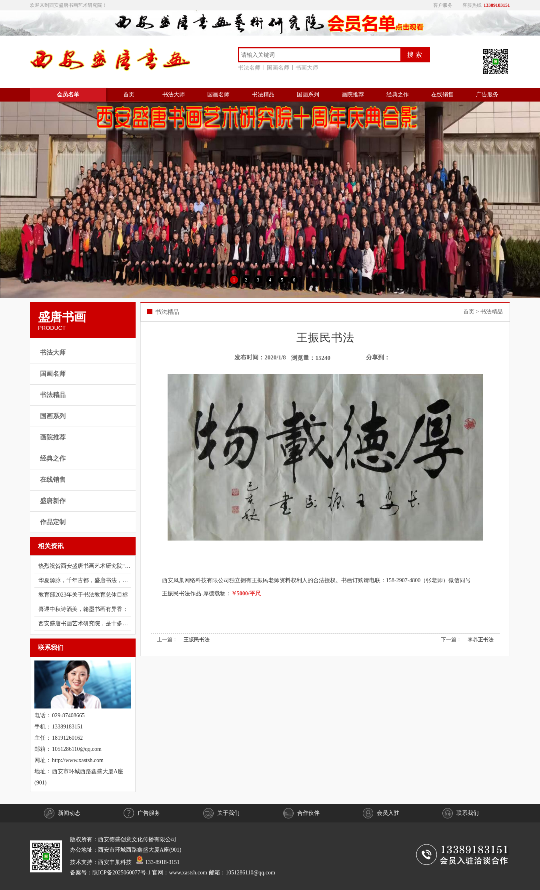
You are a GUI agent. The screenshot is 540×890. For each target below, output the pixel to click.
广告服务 (487, 95)
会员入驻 (381, 813)
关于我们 (221, 813)
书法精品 (263, 95)
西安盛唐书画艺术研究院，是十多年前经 (84, 624)
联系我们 (460, 813)
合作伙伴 (301, 813)
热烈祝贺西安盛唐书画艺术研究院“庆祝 (84, 566)
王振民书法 (197, 640)
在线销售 (442, 95)
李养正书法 (481, 640)
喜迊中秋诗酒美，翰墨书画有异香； (83, 609)
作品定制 (53, 522)
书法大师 (173, 95)
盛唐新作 (53, 500)
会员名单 (68, 95)
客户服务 (442, 5)
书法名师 (251, 68)
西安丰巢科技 (115, 862)
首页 (128, 95)
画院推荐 (353, 95)
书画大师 (307, 68)
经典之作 (397, 95)
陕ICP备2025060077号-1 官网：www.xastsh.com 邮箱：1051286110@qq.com (183, 873)
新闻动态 (62, 813)
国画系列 (308, 95)
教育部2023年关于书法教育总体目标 (83, 595)
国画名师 (279, 68)
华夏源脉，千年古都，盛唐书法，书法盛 (84, 580)
